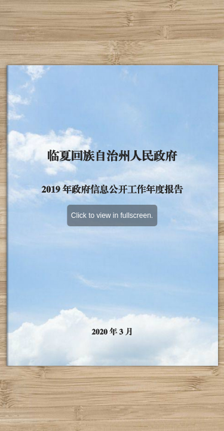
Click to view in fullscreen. (112, 215)
